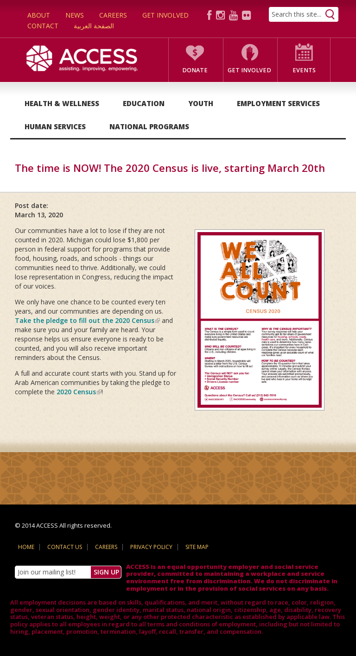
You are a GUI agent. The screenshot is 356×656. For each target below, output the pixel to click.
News (74, 15)
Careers (113, 15)
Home (26, 547)
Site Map (197, 547)
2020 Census (79, 391)
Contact (42, 25)
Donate (195, 70)
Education (144, 103)
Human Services (55, 126)
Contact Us (64, 547)
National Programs (149, 126)
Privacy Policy (151, 547)
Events (304, 70)
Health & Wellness (62, 103)
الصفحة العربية (94, 25)
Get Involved (165, 15)
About (38, 15)
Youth (200, 103)
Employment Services (278, 103)
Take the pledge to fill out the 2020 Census (87, 320)
